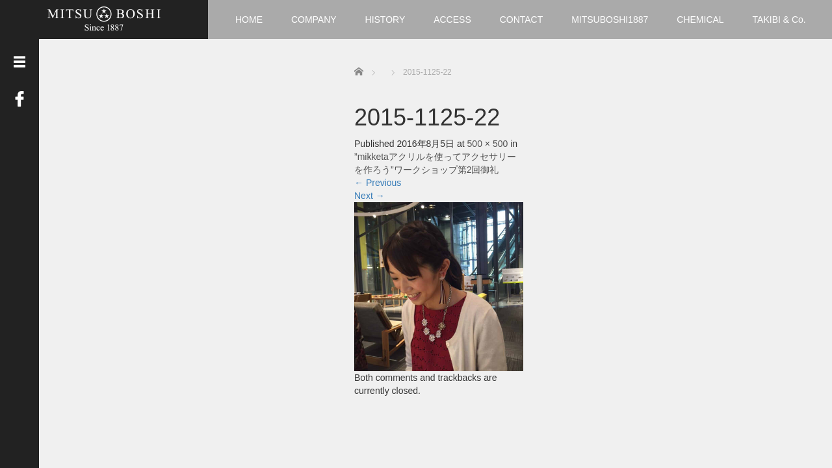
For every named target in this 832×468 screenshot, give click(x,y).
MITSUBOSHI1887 (609, 19)
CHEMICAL (700, 19)
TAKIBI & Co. (779, 19)
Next (369, 195)
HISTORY (385, 19)
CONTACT (521, 19)
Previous (377, 182)
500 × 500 (487, 143)
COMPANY (314, 19)
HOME (249, 19)
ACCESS (452, 19)
